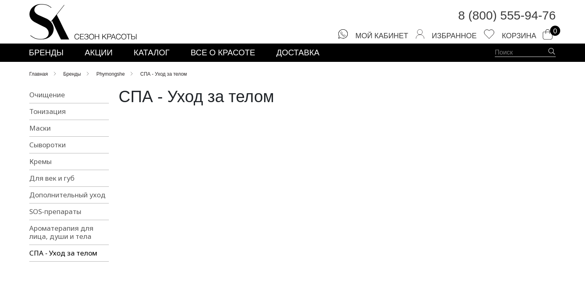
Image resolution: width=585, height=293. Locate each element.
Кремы (40, 162)
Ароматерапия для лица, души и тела (61, 233)
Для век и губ (51, 179)
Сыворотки (47, 146)
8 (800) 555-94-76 (507, 16)
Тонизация (47, 112)
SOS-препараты (55, 212)
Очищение (47, 96)
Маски (40, 129)
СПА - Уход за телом (63, 254)
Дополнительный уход (67, 196)
